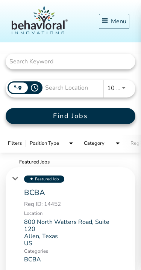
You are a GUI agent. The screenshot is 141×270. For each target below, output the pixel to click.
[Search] (70, 116)
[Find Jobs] (70, 116)
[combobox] (66, 61)
